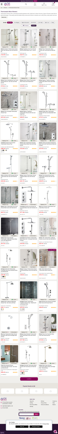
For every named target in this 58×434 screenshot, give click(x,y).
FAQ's (54, 402)
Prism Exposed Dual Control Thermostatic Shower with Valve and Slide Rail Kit (46, 176)
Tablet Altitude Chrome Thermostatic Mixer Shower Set (45, 269)
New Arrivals (33, 22)
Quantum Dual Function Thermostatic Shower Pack (8, 143)
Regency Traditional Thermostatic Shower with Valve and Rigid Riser (27, 113)
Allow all (22, 426)
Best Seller (10, 22)
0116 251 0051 (4, 408)
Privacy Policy (43, 402)
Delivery (42, 401)
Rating (52, 22)
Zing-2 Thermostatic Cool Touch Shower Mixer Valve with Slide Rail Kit (9, 207)
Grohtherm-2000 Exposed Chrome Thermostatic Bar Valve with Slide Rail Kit (9, 176)
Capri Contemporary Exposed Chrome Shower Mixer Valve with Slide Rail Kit (28, 144)
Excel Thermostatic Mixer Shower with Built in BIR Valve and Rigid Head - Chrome (9, 335)
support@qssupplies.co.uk (7, 405)
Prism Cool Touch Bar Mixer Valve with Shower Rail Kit (46, 334)
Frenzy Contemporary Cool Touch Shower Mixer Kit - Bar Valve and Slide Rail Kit (9, 81)
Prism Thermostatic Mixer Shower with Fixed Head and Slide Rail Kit (47, 50)
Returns (54, 404)
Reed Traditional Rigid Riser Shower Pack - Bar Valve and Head (8, 302)
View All (33, 25)
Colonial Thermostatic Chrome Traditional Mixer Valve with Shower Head (28, 176)
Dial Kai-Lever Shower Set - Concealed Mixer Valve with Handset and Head (28, 208)
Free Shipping (16, 22)
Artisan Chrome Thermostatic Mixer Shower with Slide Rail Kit (28, 81)
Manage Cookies (36, 426)
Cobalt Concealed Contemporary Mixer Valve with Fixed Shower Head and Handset (47, 144)
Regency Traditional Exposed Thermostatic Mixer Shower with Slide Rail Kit (47, 81)
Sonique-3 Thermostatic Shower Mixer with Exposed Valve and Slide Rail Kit (9, 50)
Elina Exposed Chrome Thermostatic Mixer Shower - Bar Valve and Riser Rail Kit (9, 366)
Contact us (55, 401)
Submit (36, 414)
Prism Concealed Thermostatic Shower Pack (9, 112)
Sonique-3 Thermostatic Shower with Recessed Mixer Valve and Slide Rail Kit (28, 270)
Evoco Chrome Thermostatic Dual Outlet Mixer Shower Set (47, 207)
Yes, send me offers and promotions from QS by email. (29, 411)
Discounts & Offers (33, 404)
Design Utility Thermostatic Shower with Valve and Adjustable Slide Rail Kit (47, 113)
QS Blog (31, 402)
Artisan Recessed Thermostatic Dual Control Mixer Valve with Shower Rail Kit (28, 335)
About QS (32, 401)
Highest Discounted (25, 22)
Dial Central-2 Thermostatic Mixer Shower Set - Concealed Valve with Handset (28, 239)
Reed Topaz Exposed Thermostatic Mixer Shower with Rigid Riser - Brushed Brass (47, 366)
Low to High (40, 22)
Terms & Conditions (45, 404)
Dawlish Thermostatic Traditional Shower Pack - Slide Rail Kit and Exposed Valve (28, 303)
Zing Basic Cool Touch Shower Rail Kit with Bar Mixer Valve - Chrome (28, 49)
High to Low (47, 22)
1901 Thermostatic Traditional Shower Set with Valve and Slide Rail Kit (47, 238)
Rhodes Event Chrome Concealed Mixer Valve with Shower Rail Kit (47, 302)
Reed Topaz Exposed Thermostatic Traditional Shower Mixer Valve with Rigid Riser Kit (9, 239)
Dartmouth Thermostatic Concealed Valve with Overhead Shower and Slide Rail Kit (9, 270)
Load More (29, 378)
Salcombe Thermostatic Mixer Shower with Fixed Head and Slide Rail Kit (28, 366)
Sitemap (31, 406)
